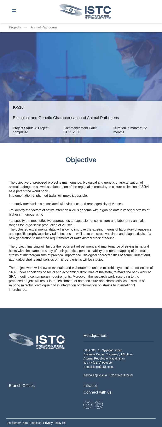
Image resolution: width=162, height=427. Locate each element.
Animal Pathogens (44, 27)
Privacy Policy (52, 423)
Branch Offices (22, 385)
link (64, 423)
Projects (15, 27)
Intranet (90, 385)
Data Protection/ (32, 423)
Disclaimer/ (14, 423)
